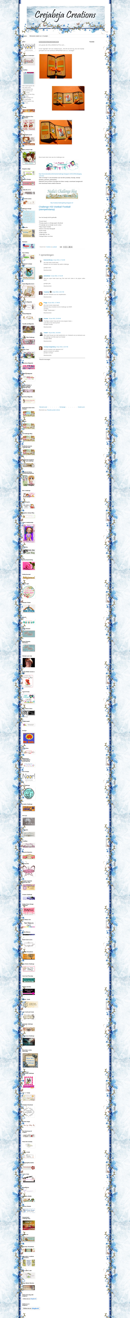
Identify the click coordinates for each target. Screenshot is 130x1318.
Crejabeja (46, 292)
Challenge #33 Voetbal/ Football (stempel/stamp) (54, 208)
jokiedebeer (47, 276)
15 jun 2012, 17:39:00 (54, 302)
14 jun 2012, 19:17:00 (58, 292)
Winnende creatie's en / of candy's (38, 36)
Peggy (45, 302)
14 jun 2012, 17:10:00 (59, 260)
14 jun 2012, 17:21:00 (57, 276)
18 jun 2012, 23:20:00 (54, 332)
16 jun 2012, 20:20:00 (55, 318)
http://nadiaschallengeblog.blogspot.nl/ (61, 203)
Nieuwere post (43, 407)
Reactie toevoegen (44, 359)
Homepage (63, 407)
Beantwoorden (47, 270)
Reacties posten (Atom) (53, 410)
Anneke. (46, 318)
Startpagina (24, 36)
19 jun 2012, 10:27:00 (62, 347)
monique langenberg (50, 347)
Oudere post (81, 407)
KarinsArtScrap (48, 260)
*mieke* (46, 332)
